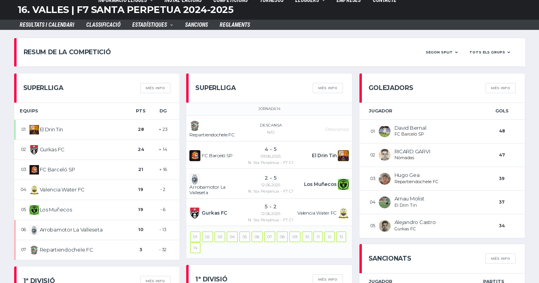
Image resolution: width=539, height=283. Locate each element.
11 (318, 236)
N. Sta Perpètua (263, 162)
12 (330, 236)
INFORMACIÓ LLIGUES (122, 1)
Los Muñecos (56, 209)
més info (155, 88)
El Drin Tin (51, 129)
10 (307, 236)
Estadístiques (149, 26)
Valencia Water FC (62, 189)
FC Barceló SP (58, 169)
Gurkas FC (52, 149)
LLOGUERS (307, 1)
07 (269, 236)
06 (257, 236)
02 (207, 236)
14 (195, 247)
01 (195, 236)
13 (341, 236)
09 (295, 236)
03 (220, 236)
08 (282, 236)
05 (245, 236)
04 (232, 236)
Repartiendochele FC (66, 249)
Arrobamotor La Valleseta (71, 229)
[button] (441, 52)
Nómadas (404, 157)
